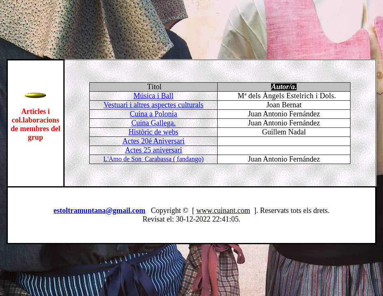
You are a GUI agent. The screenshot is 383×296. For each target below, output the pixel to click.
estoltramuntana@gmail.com (99, 210)
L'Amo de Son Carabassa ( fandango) (153, 158)
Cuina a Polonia (153, 114)
